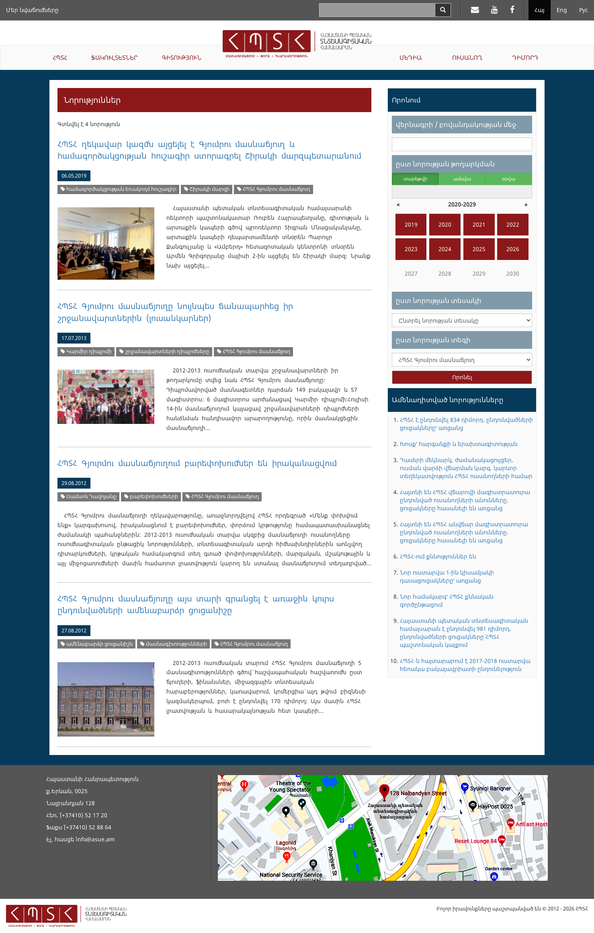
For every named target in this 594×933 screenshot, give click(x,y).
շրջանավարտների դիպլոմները (164, 351)
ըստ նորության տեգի (433, 339)
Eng (562, 10)
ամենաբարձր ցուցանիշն (97, 643)
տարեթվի (415, 178)
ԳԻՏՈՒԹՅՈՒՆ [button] (181, 57)
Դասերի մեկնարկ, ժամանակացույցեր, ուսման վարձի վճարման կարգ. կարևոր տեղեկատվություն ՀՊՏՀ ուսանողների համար (466, 468)
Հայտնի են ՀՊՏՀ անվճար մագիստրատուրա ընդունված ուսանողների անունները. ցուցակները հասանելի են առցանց (464, 532)
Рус (583, 10)
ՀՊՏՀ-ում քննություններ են (438, 556)
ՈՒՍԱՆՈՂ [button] (467, 57)
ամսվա (462, 178)
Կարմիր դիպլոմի (86, 351)
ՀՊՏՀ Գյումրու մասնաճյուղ (273, 189)
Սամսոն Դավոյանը (89, 496)
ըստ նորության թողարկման (445, 163)
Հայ (540, 10)
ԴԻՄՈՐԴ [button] (525, 57)
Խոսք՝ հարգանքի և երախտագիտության (459, 444)
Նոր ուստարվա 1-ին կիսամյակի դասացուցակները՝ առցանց (447, 576)
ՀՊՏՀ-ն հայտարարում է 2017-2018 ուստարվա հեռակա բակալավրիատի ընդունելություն (465, 665)
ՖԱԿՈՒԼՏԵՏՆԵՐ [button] (114, 57)
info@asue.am (95, 839)
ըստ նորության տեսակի (438, 300)
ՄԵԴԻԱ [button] (410, 57)
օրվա (508, 178)
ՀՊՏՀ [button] (60, 57)
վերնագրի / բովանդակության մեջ (456, 124)
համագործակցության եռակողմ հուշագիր (118, 189)
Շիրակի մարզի (206, 189)
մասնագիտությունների (173, 643)
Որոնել (462, 377)
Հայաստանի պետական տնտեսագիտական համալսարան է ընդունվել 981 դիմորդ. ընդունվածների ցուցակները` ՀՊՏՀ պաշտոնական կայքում (464, 633)
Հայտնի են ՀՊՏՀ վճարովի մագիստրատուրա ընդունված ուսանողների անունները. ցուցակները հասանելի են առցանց (465, 500)
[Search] (443, 10)
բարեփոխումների (151, 496)
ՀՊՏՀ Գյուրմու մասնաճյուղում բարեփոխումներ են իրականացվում (196, 463)
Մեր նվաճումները (32, 10)
